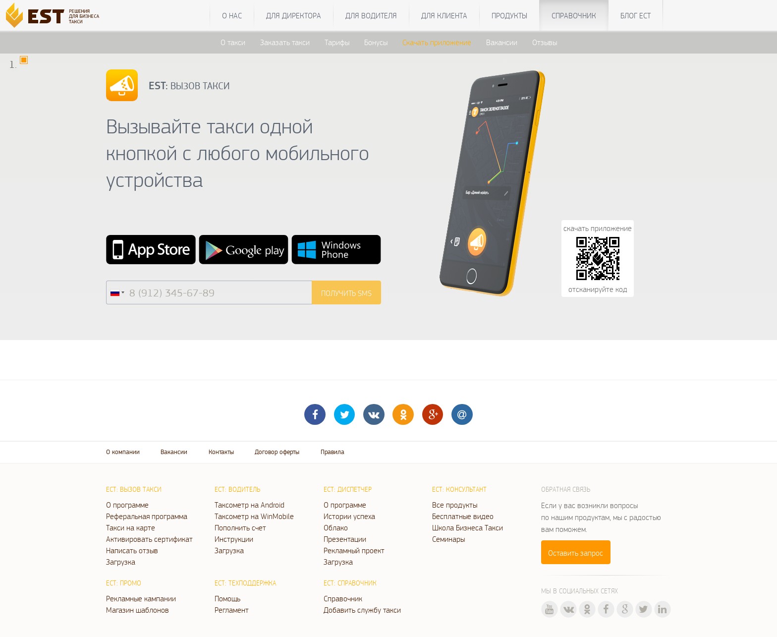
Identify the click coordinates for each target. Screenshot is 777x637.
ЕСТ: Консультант (459, 489)
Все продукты (454, 505)
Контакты (221, 452)
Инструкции (234, 539)
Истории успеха (349, 516)
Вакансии (501, 42)
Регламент (232, 610)
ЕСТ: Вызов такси (134, 489)
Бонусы (376, 42)
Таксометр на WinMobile (254, 516)
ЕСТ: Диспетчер (348, 489)
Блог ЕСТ (635, 15)
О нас (232, 15)
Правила (332, 452)
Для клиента (444, 15)
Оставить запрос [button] (575, 553)
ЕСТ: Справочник (350, 583)
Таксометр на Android (249, 505)
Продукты (509, 15)
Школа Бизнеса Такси (467, 527)
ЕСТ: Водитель (237, 489)
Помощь (227, 598)
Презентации (345, 539)
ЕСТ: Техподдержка (245, 583)
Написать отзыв (132, 550)
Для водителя (371, 15)
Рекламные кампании (141, 598)
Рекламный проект (354, 550)
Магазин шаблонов (137, 610)
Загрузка (120, 562)
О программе (127, 505)
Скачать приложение (436, 42)
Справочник (574, 15)
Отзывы (544, 42)
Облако (336, 527)
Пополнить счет (240, 527)
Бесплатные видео (463, 516)
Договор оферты (277, 452)
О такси (233, 42)
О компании (123, 452)
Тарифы (337, 42)
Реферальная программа (146, 516)
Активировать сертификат (149, 539)
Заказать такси (285, 42)
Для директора (293, 15)
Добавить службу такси (362, 610)
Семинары (448, 539)
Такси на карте (130, 527)
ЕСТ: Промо (123, 583)
